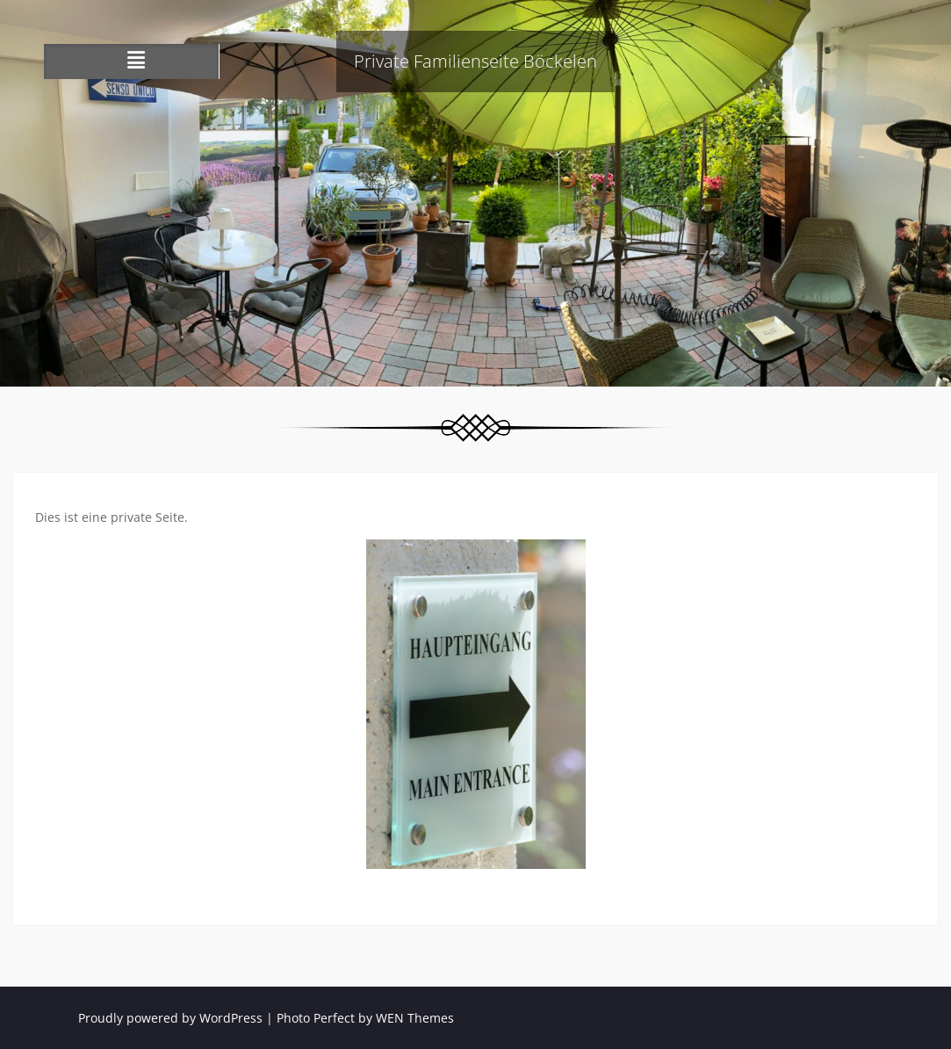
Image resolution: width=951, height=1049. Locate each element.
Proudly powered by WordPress (170, 1017)
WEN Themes (415, 1017)
